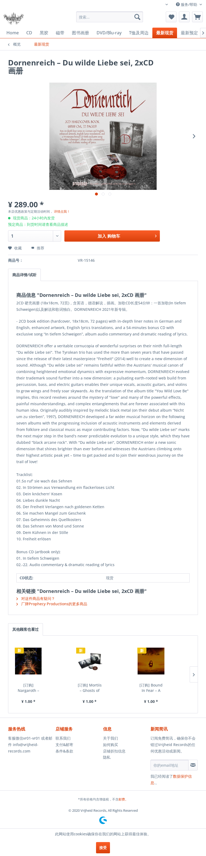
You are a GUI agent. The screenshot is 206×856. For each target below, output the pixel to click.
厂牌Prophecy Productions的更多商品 (51, 603)
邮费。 (123, 799)
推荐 (37, 247)
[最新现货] (164, 33)
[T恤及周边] (138, 33)
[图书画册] (80, 33)
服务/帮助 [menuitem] (187, 4)
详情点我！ (62, 211)
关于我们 (110, 738)
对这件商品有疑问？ (35, 598)
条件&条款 (64, 751)
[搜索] (137, 17)
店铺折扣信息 (114, 751)
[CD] (29, 33)
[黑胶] (44, 33)
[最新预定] (189, 33)
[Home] (13, 33)
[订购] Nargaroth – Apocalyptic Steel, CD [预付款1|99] (28, 687)
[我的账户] (184, 17)
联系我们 (63, 738)
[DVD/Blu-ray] (109, 33)
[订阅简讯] (193, 765)
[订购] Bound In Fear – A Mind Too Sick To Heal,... (151, 687)
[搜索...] (109, 17)
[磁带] (60, 33)
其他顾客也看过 (25, 629)
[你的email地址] (169, 765)
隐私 (107, 757)
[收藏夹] (171, 17)
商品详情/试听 (24, 274)
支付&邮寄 (64, 744)
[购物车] (197, 17)
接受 (103, 847)
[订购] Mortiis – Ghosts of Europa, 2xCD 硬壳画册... (90, 687)
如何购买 (110, 744)
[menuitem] (109, 17)
